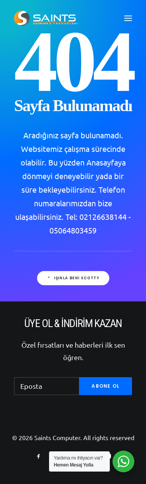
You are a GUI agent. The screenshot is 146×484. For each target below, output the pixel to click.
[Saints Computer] (46, 18)
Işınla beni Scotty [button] (73, 278)
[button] (128, 18)
